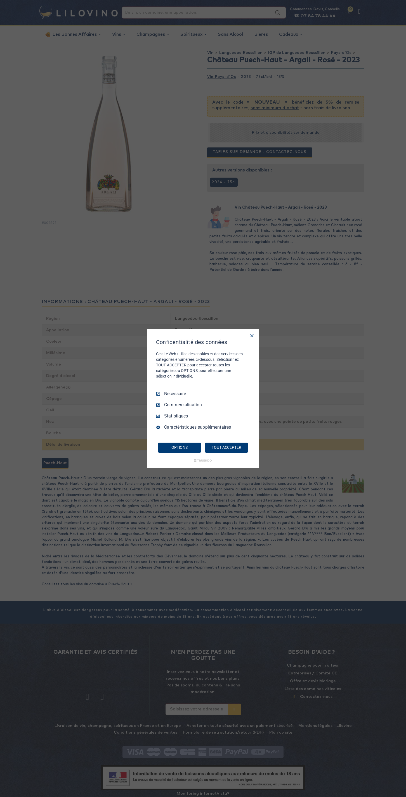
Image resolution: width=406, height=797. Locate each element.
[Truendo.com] (203, 460)
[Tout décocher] (252, 336)
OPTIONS (179, 447)
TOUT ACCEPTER (226, 447)
